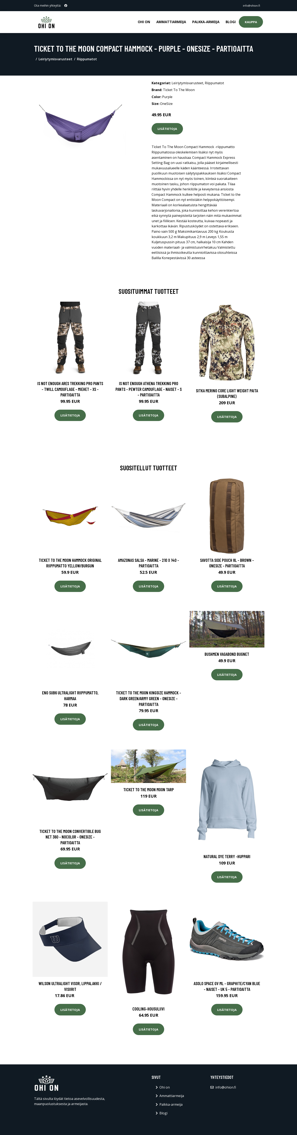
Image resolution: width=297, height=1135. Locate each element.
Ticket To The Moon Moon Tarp (148, 789)
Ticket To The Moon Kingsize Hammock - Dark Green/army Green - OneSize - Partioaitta (148, 698)
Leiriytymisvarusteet (55, 59)
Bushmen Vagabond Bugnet (227, 654)
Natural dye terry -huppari (227, 856)
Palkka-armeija (205, 22)
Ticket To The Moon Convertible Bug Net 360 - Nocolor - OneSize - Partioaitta (70, 837)
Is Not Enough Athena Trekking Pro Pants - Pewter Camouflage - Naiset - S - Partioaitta (149, 389)
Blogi (231, 22)
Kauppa (251, 22)
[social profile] (66, 5)
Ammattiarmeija (171, 22)
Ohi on (144, 22)
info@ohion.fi (251, 5)
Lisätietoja (167, 129)
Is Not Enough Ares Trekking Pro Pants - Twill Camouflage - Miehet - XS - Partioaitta (70, 389)
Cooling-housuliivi (148, 1008)
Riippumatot (87, 59)
